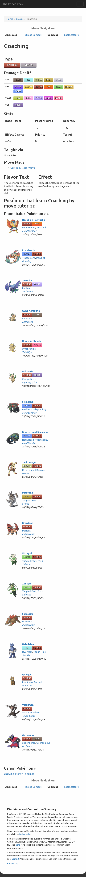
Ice (28, 80)
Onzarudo (28, 735)
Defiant (26, 530)
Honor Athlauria (31, 341)
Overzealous (43, 742)
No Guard (27, 746)
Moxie (25, 473)
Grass (58, 87)
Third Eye (27, 352)
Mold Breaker (29, 231)
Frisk (40, 561)
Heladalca (28, 644)
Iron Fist (40, 257)
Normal (38, 80)
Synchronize (29, 348)
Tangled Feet (29, 561)
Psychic (58, 98)
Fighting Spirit (29, 382)
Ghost (18, 105)
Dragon (18, 87)
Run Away (27, 682)
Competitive (29, 379)
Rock (48, 80)
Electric (28, 87)
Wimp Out (27, 685)
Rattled (38, 682)
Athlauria (27, 371)
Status (29, 65)
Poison (48, 98)
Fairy (28, 98)
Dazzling (26, 261)
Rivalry (26, 470)
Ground (69, 87)
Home (9, 19)
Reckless (27, 409)
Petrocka (27, 492)
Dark (18, 80)
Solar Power (28, 227)
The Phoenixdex (12, 4)
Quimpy (26, 674)
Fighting (12, 65)
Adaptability (39, 409)
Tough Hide (39, 651)
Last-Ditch (27, 321)
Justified (41, 227)
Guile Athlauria (31, 310)
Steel (58, 80)
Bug (18, 98)
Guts (24, 712)
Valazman (28, 704)
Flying (38, 98)
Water (18, 91)
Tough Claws (29, 500)
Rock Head (28, 439)
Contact (15, 859)
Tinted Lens (28, 257)
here (18, 845)
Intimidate (34, 712)
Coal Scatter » (71, 34)
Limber (26, 288)
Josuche (27, 280)
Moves (20, 19)
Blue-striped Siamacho (35, 432)
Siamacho (27, 401)
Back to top (12, 863)
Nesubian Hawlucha (33, 220)
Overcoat (27, 651)
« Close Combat (33, 34)
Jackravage (29, 462)
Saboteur (27, 318)
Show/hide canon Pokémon (19, 773)
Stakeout (27, 621)
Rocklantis (28, 250)
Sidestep (26, 564)
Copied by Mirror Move (22, 167)
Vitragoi (27, 553)
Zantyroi (27, 583)
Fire (48, 87)
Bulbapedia (24, 834)
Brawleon (27, 523)
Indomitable (28, 534)
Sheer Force (28, 742)
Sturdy (25, 503)
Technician (27, 291)
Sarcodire (27, 614)
